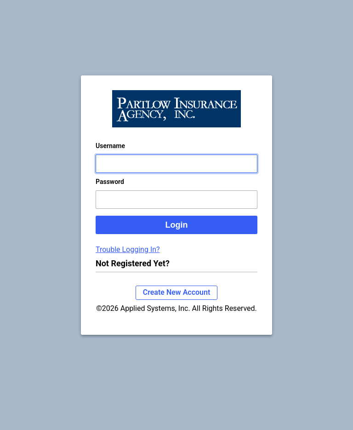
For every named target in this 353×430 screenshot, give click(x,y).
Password (110, 181)
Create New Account (177, 292)
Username (110, 145)
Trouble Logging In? (128, 249)
